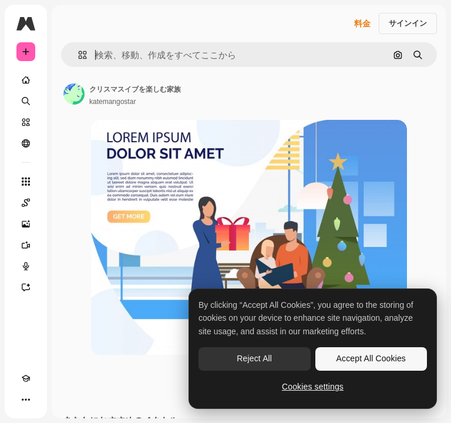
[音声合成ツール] (25, 266)
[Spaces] (25, 202)
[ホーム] (25, 79)
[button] (78, 55)
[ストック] (25, 122)
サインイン (408, 23)
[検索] (25, 101)
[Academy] (25, 378)
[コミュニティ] (25, 143)
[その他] (25, 399)
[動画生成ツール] (25, 245)
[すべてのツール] (25, 181)
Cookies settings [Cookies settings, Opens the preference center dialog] (313, 386)
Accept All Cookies (371, 358)
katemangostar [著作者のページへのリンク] (112, 102)
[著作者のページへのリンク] (74, 94)
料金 (362, 23)
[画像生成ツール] (25, 223)
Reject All (254, 358)
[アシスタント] (25, 287)
